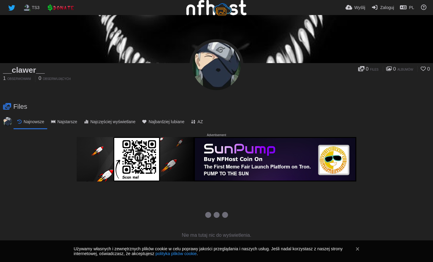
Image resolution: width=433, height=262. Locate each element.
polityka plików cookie (176, 253)
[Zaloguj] (382, 7)
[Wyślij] (355, 7)
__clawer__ (24, 70)
